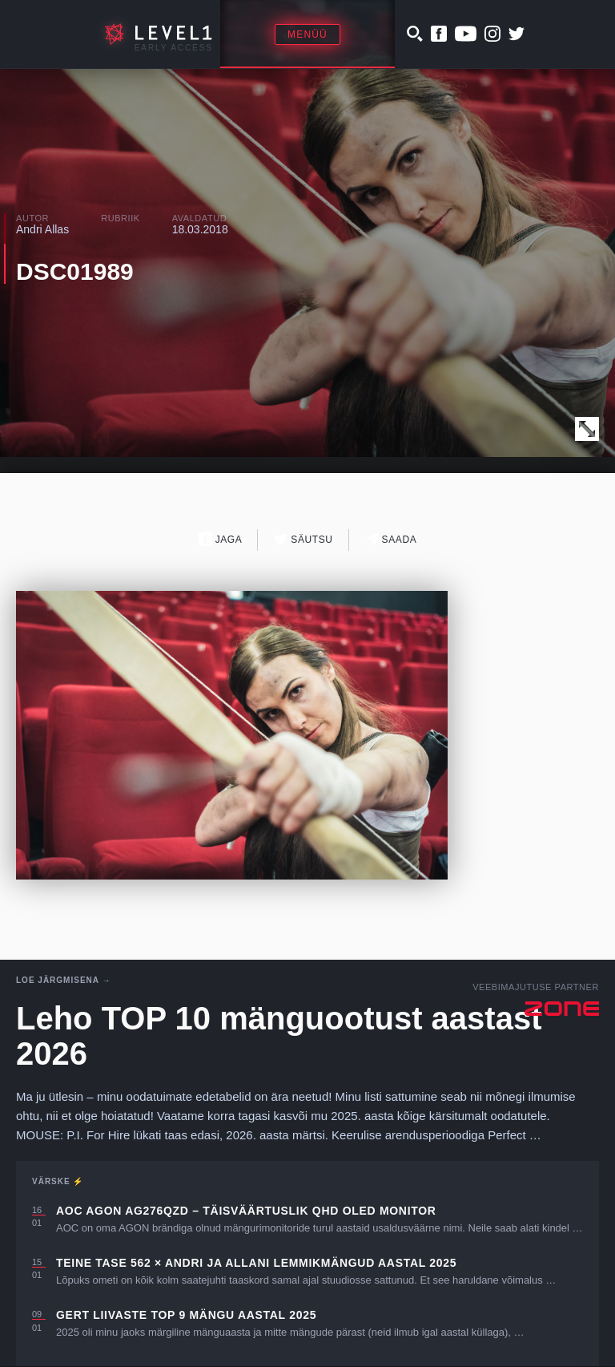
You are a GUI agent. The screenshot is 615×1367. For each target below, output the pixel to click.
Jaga (221, 539)
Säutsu (303, 539)
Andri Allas (42, 229)
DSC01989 (75, 271)
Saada (391, 539)
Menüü (307, 34)
